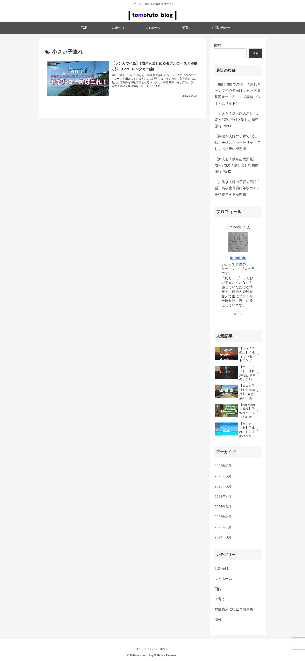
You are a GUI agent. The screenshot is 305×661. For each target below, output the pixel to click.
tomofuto (238, 258)
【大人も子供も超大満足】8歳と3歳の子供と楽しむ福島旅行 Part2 (237, 165)
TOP (137, 648)
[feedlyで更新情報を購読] (235, 313)
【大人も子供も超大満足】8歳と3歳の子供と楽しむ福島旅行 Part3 (237, 119)
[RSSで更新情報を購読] (240, 313)
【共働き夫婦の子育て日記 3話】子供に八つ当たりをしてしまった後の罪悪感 (237, 142)
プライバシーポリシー (157, 648)
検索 (217, 45)
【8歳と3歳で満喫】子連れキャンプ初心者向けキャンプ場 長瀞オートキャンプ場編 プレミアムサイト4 (238, 93)
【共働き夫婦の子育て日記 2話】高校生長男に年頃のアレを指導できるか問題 (237, 188)
